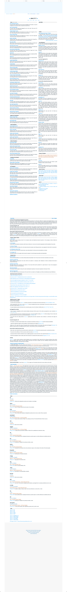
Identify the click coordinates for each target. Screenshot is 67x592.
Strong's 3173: (12, 459)
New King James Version (14, 45)
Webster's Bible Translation (14, 107)
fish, (50, 36)
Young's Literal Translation (14, 133)
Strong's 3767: (12, 401)
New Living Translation (13, 27)
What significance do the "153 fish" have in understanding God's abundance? (23, 278)
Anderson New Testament (14, 167)
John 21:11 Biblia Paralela (14, 516)
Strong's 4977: (12, 506)
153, (52, 36)
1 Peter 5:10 (51, 307)
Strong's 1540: (12, 471)
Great (53, 171)
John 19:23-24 (40, 87)
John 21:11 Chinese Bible (14, 517)
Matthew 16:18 (50, 333)
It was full (45, 36)
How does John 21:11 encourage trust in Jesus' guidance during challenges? (23, 283)
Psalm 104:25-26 (41, 69)
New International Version (14, 23)
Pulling (51, 172)
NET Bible (11, 100)
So (43, 35)
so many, (39, 37)
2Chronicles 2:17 (51, 354)
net (40, 36)
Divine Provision (12, 256)
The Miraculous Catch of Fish (15, 249)
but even (54, 36)
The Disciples (13, 243)
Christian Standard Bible (14, 71)
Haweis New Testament (14, 175)
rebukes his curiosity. (42, 189)
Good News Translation (13, 93)
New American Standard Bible (15, 49)
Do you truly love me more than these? (17, 293)
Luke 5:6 (15, 234)
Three (39, 173)
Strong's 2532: (12, 424)
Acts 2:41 (40, 142)
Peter (48, 35)
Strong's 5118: (12, 488)
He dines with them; (42, 185)
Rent (54, 172)
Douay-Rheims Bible (13, 142)
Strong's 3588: (12, 436)
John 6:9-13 (40, 113)
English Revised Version (14, 85)
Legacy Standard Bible (13, 60)
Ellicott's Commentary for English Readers (17, 343)
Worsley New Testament (14, 190)
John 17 (39, 233)
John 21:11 (22, 302)
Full (51, 171)
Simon (45, 35)
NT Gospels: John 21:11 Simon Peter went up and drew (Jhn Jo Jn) (21, 521)
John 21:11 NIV (12, 509)
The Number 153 (13, 252)
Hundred (55, 171)
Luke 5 (26, 316)
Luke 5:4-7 (40, 101)
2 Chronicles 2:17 (41, 382)
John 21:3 (36, 370)
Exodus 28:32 (40, 82)
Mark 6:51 (40, 370)
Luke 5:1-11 (17, 357)
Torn (41, 173)
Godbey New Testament (14, 171)
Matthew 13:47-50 (41, 359)
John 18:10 (47, 302)
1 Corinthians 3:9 (33, 314)
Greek (39, 20)
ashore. (42, 36)
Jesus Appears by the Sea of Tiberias (44, 33)
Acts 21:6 (43, 370)
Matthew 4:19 (40, 109)
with (56, 36)
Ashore (42, 170)
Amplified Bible (12, 63)
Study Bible (12, 218)
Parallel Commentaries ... (14, 393)
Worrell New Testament (14, 186)
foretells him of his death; (43, 188)
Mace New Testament (13, 178)
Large (39, 172)
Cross (31, 20)
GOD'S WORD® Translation (14, 89)
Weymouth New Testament (14, 111)
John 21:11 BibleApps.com (14, 515)
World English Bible (13, 120)
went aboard (51, 35)
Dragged (55, 170)
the (39, 36)
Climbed (52, 170)
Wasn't (43, 173)
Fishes (49, 171)
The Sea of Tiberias (14, 246)
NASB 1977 (12, 56)
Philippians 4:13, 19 (46, 335)
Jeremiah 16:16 (41, 147)
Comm (36, 20)
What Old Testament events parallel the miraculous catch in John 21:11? (22, 281)
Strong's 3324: (12, 453)
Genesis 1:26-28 (41, 122)
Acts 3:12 (24, 369)
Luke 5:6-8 (40, 160)
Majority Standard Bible (13, 116)
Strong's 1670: (12, 430)
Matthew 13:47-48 (41, 45)
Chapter (55, 218)
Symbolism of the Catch (14, 263)
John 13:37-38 (46, 307)
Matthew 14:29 (51, 302)
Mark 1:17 (40, 134)
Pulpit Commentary (13, 364)
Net (41, 172)
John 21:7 (26, 304)
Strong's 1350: (12, 442)
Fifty (41, 171)
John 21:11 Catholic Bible (14, 519)
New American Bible (13, 149)
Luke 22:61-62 (21, 305)
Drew (39, 171)
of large (48, 36)
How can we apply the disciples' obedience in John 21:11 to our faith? (22, 280)
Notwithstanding (45, 172)
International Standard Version (15, 96)
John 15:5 (40, 137)
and (53, 35)
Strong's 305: (12, 418)
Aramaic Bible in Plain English (14, 162)
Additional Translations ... (14, 194)
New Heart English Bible (14, 104)
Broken (49, 170)
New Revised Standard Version (15, 153)
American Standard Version (14, 78)
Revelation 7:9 (54, 325)
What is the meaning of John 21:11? (16, 275)
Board (45, 170)
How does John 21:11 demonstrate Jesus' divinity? (19, 288)
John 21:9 (42, 313)
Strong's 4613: (12, 407)
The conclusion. (41, 190)
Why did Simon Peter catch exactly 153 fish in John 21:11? (20, 285)
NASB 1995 (12, 52)
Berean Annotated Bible (14, 67)
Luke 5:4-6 (14, 312)
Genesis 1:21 (40, 75)
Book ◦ (53, 218)
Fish (47, 171)
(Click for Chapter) (14, 22)
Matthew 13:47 (38, 348)
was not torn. (46, 37)
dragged (55, 35)
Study (33, 20)
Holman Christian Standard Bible (15, 74)
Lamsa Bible (12, 158)
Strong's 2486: (12, 465)
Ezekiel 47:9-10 (41, 60)
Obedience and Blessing (14, 259)
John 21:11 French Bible (14, 518)
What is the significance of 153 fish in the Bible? (19, 291)
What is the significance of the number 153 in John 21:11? (20, 286)
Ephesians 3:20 (40, 323)
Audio (28, 20)
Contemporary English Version (15, 82)
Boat (47, 170)
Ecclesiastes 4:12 (41, 97)
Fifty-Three (44, 171)
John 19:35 (41, 321)
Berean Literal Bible (13, 38)
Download (55, 40)
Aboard (39, 170)
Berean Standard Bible (13, 34)
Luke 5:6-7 (40, 52)
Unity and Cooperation (13, 267)
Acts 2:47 (54, 333)
